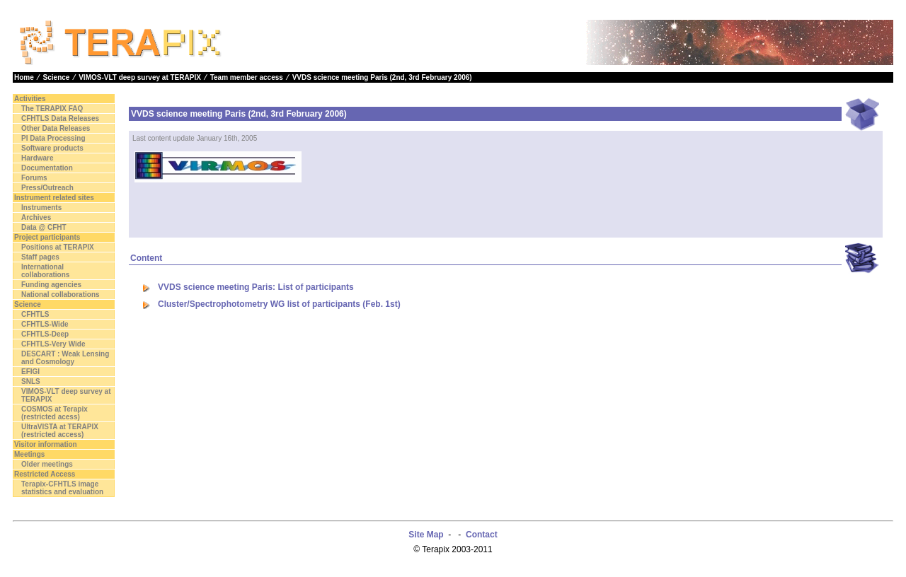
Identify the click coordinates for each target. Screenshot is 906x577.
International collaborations (45, 271)
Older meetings (47, 464)
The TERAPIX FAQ (52, 108)
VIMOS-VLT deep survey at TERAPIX (140, 77)
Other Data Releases (55, 128)
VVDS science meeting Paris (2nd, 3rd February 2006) (382, 77)
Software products (52, 148)
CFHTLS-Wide (45, 324)
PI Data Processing (53, 138)
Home (24, 77)
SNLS (30, 381)
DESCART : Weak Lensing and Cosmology (65, 358)
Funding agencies (51, 284)
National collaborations (60, 294)
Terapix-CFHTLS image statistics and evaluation (62, 488)
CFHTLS (35, 314)
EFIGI (30, 371)
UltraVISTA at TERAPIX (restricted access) (59, 430)
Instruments (41, 207)
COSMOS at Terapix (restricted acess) (54, 413)
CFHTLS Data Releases (60, 118)
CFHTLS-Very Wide (53, 344)
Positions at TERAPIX (57, 247)
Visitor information (45, 444)
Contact (482, 535)
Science (56, 77)
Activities (29, 99)
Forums (34, 178)
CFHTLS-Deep (45, 334)
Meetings (29, 454)
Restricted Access (44, 474)
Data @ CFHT (44, 227)
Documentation (47, 168)
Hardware (37, 158)
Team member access (246, 77)
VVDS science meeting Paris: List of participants (256, 287)
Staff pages (40, 257)
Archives (36, 217)
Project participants (47, 237)
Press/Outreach (47, 188)
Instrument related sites (54, 198)
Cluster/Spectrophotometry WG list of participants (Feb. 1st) (279, 304)
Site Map (425, 535)
